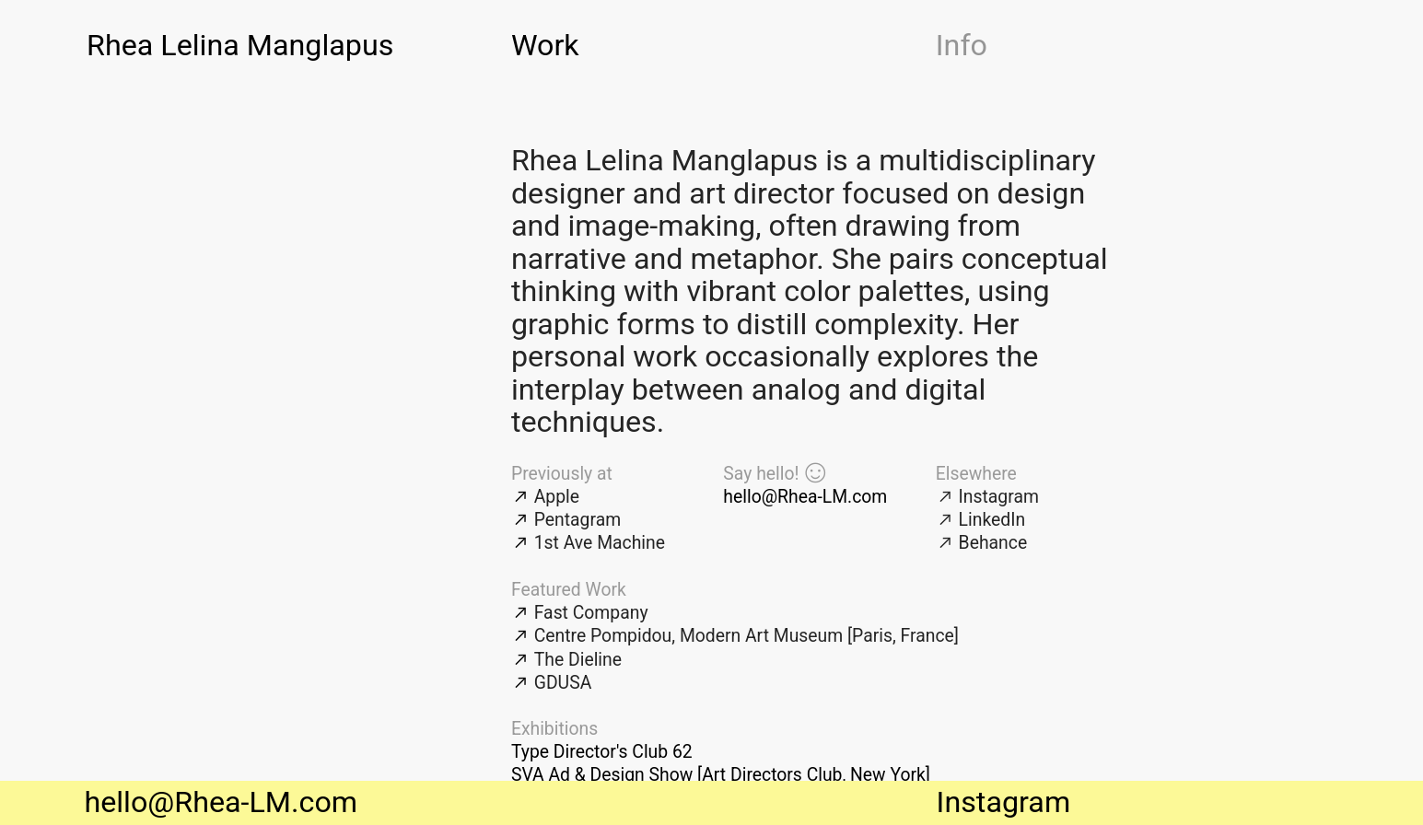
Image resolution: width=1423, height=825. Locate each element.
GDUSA (563, 682)
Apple (556, 496)
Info (961, 45)
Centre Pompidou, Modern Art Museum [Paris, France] (746, 635)
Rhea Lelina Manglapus (240, 45)
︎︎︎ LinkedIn (980, 519)
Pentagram (577, 519)
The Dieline (578, 659)
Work (545, 45)
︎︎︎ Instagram (987, 496)
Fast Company (591, 612)
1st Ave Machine (599, 542)
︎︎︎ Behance (981, 542)
